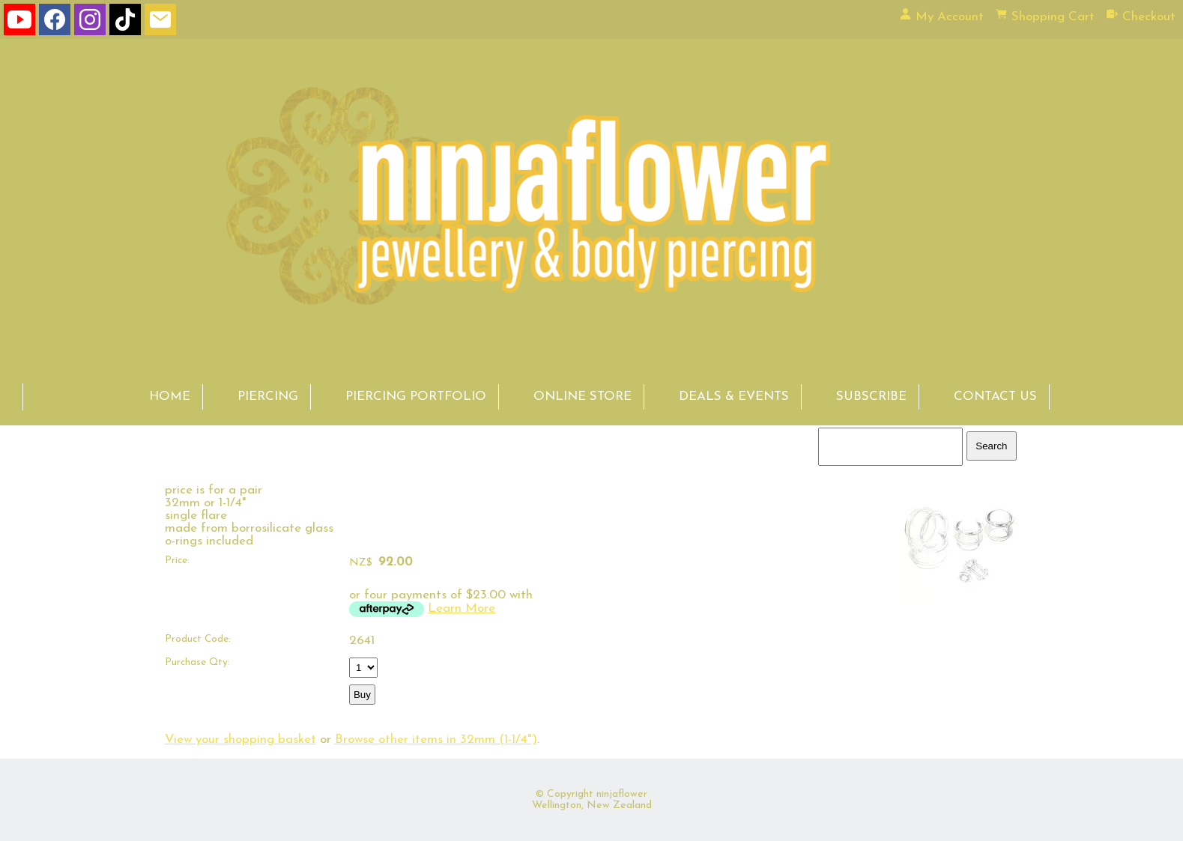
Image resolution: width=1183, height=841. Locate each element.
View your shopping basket (240, 739)
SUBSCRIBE (871, 396)
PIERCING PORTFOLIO (415, 396)
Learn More (461, 608)
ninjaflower (621, 794)
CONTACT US (995, 396)
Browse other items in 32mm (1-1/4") (436, 739)
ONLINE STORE (582, 396)
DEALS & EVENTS (734, 396)
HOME (169, 396)
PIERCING (267, 396)
